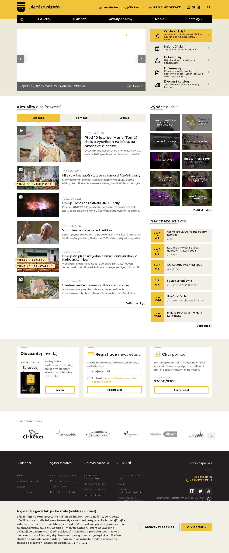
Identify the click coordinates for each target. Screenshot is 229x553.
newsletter (108, 7)
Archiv (60, 398)
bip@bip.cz (202, 485)
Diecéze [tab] (38, 118)
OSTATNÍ (124, 472)
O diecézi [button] (80, 19)
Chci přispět (181, 398)
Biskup (21, 495)
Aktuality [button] (43, 19)
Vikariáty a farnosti (28, 489)
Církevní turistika (96, 472)
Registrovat (114, 398)
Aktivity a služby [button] (120, 19)
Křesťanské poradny (62, 489)
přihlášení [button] (132, 7)
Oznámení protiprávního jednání (130, 500)
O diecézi (24, 472)
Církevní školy (58, 495)
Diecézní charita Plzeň (63, 484)
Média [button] (159, 19)
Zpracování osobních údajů (129, 486)
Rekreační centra (94, 498)
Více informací (77, 543)
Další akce (203, 329)
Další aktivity (201, 212)
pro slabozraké (165, 7)
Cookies (121, 492)
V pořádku (197, 527)
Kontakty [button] (193, 19)
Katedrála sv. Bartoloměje (91, 486)
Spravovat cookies (159, 527)
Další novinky (134, 307)
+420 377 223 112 (198, 489)
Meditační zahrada (94, 492)
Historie (21, 484)
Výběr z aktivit (61, 472)
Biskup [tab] (125, 118)
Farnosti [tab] (82, 118)
